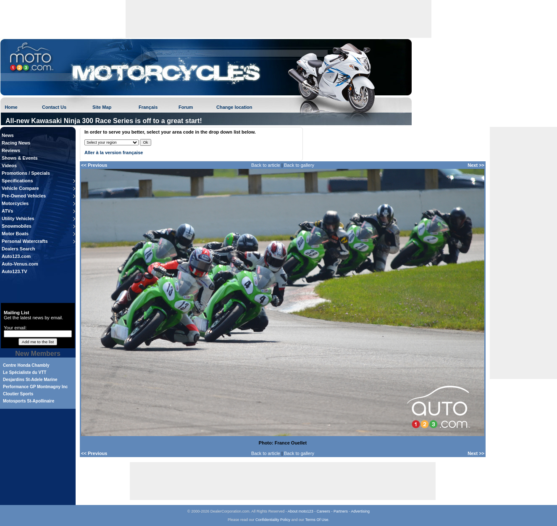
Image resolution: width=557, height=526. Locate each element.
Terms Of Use (316, 520)
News (8, 135)
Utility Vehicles (18, 218)
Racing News (16, 142)
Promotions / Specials (26, 173)
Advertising (360, 511)
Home (11, 107)
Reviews (11, 150)
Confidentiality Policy (272, 520)
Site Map (101, 107)
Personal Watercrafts (25, 241)
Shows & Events (20, 157)
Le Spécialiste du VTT (24, 372)
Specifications (17, 180)
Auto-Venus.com (20, 263)
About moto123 (300, 511)
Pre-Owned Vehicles (24, 195)
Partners (341, 511)
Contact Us (54, 107)
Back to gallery (299, 165)
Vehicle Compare (20, 188)
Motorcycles (15, 203)
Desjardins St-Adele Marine (30, 379)
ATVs (7, 210)
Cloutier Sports (18, 394)
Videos (9, 165)
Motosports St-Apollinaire (28, 401)
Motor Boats (15, 233)
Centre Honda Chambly (26, 365)
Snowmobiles (17, 226)
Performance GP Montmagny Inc (35, 386)
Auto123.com (16, 256)
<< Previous (94, 165)
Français (148, 107)
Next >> (476, 165)
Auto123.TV (14, 271)
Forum (186, 107)
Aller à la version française (113, 152)
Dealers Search (18, 248)
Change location (234, 107)
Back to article (265, 165)
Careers (323, 511)
